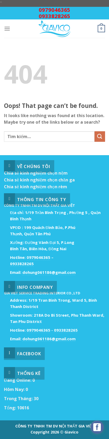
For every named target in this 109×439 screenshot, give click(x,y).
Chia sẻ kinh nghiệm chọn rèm (35, 187)
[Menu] (7, 28)
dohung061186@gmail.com (49, 272)
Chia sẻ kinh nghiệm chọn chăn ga (39, 180)
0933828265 (54, 16)
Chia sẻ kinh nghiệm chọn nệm (36, 173)
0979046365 (54, 9)
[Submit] (100, 136)
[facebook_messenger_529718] (97, 427)
